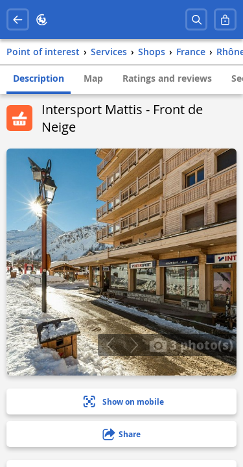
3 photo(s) (191, 344)
